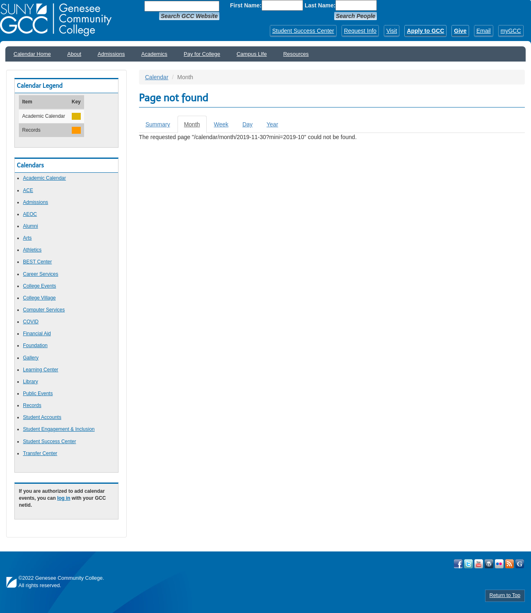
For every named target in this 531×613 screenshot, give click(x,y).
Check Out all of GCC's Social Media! (519, 563)
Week (221, 124)
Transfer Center (40, 453)
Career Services (40, 274)
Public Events (38, 393)
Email (483, 30)
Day (247, 124)
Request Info (360, 30)
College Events (39, 286)
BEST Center (37, 262)
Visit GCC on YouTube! (478, 563)
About (74, 54)
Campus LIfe (252, 54)
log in (63, 498)
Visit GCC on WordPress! (489, 563)
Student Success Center (303, 30)
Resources (296, 54)
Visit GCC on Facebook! (458, 563)
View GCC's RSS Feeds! (509, 563)
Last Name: (320, 5)
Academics (154, 54)
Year (272, 124)
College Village (39, 298)
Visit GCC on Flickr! (499, 563)
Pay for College (202, 54)
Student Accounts (42, 417)
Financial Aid (37, 333)
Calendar (157, 77)
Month (195, 126)
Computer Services (44, 310)
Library (30, 381)
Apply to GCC (425, 30)
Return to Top (505, 595)
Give (460, 30)
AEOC (30, 214)
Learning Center (40, 370)
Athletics (32, 250)
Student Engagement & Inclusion (59, 429)
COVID (31, 322)
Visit (391, 30)
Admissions (111, 54)
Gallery (31, 358)
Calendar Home (32, 54)
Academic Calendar (44, 178)
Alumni (30, 226)
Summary (158, 124)
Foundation (35, 345)
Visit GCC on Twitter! (468, 563)
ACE (28, 190)
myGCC (511, 30)
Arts (27, 238)
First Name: (246, 5)
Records (32, 405)
